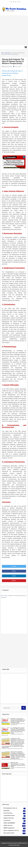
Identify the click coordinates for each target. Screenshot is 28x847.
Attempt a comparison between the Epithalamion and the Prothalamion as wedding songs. (18, 720)
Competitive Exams (9, 815)
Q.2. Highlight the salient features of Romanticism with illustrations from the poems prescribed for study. (18, 730)
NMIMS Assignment (9, 828)
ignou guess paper (9, 833)
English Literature (9, 818)
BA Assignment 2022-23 (10, 808)
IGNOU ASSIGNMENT (9, 823)
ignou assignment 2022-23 (11, 830)
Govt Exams (7, 820)
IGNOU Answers (8, 825)
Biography (6, 810)
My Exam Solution (13, 843)
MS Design (17, 845)
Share (14, 571)
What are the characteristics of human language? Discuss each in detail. (18, 764)
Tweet (14, 566)
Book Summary (8, 813)
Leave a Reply (17, 66)
